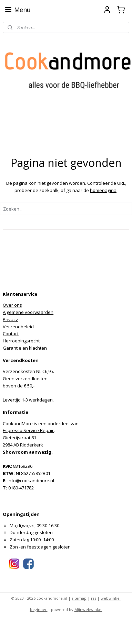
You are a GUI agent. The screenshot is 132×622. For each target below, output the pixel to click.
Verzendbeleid (18, 327)
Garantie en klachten (25, 348)
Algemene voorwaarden (28, 312)
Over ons (12, 305)
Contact (11, 333)
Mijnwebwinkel (88, 609)
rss (93, 598)
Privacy (10, 319)
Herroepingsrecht (21, 341)
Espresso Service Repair (28, 430)
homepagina (103, 190)
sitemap (79, 598)
